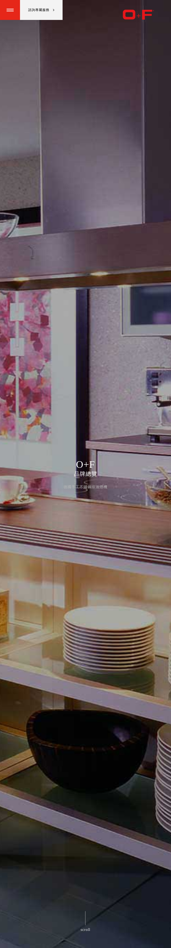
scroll (86, 930)
